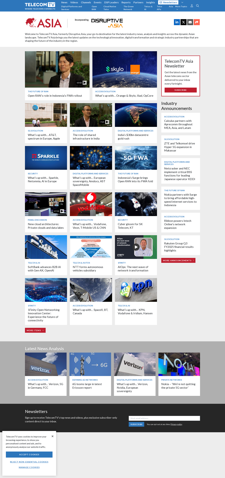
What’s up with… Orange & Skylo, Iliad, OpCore (124, 95)
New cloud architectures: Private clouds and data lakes (46, 225)
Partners (138, 2)
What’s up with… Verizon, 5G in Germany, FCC (45, 385)
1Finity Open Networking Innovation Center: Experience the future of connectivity (44, 315)
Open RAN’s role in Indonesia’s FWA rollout (55, 95)
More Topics (181, 7)
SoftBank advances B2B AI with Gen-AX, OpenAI (44, 268)
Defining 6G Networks (85, 380)
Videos (74, 2)
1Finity (122, 263)
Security (33, 173)
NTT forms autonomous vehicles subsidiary (88, 268)
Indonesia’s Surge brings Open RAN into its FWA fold (135, 179)
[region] (29, 453)
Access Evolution (105, 91)
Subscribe (180, 90)
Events (97, 2)
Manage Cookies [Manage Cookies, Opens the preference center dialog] (29, 467)
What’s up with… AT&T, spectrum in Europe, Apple (44, 136)
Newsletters (168, 2)
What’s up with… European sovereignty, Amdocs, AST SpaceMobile (89, 181)
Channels (86, 2)
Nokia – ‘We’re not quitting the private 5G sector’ (178, 385)
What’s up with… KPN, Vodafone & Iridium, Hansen (135, 311)
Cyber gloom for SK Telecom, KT (130, 225)
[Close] (52, 436)
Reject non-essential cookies (29, 462)
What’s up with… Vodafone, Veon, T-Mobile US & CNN (90, 225)
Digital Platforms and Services (71, 8)
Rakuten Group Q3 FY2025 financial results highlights (179, 247)
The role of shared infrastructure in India (86, 136)
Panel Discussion (37, 220)
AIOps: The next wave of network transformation (133, 268)
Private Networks (171, 380)
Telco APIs (159, 8)
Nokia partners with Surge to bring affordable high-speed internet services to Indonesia (180, 200)
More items (35, 330)
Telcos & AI (148, 8)
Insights (150, 2)
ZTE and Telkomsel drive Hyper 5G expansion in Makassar (179, 147)
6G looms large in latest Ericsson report (87, 385)
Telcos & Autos (81, 263)
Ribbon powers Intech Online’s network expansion (177, 224)
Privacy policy (176, 424)
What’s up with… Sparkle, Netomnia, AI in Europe (43, 179)
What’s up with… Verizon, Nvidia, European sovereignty (132, 387)
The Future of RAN (38, 91)
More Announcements (178, 260)
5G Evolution (35, 130)
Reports (126, 2)
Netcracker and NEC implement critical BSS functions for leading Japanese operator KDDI (179, 174)
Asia (171, 6)
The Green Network (129, 8)
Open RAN (94, 8)
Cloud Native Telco (109, 8)
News (64, 2)
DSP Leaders (111, 2)
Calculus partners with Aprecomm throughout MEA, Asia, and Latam (178, 124)
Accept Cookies (29, 454)
